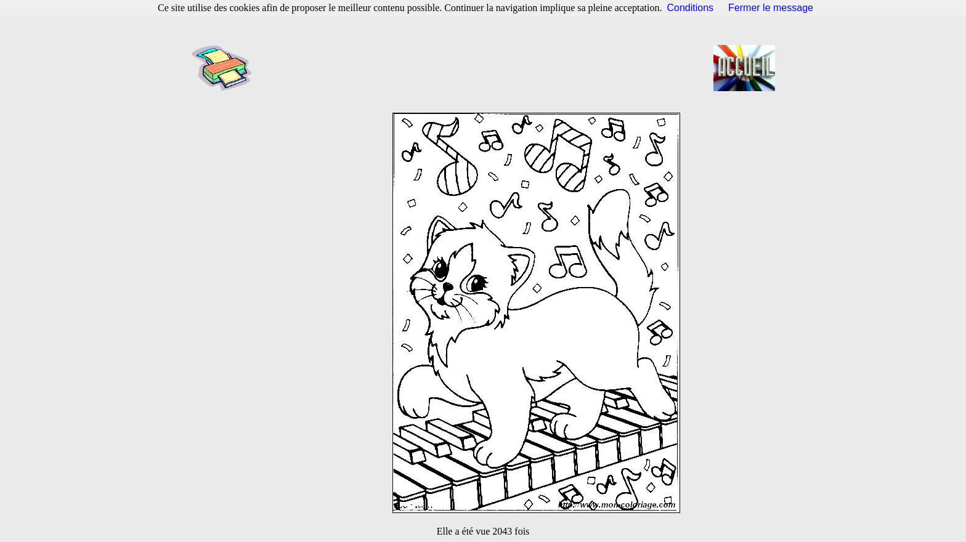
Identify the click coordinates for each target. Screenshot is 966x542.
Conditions (690, 7)
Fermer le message (770, 7)
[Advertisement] (486, 67)
